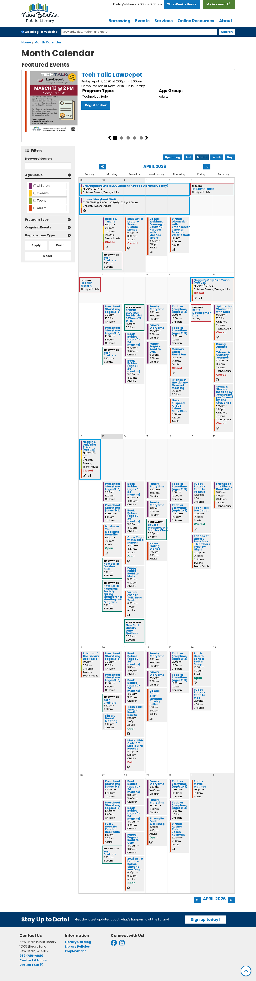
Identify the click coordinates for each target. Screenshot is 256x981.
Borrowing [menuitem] (119, 21)
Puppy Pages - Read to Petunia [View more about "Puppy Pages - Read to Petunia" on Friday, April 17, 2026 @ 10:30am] (199, 487)
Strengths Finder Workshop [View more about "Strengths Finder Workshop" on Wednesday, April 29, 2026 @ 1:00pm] (157, 821)
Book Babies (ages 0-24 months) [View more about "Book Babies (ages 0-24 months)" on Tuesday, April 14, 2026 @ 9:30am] (133, 489)
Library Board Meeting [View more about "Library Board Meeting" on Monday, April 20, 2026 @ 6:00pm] (111, 718)
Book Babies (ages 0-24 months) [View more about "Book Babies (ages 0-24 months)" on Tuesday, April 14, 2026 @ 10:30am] (133, 516)
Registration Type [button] (40, 235)
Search (227, 32)
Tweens (43, 193)
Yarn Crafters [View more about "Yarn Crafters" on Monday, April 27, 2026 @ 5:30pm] (109, 853)
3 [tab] (128, 138)
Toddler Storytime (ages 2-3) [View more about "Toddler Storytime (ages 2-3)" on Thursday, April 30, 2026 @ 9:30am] (179, 784)
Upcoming (172, 157)
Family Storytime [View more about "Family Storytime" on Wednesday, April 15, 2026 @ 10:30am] (156, 503)
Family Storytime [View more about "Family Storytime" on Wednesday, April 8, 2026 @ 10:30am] (156, 326)
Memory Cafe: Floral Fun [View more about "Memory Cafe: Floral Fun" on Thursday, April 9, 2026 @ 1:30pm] (179, 352)
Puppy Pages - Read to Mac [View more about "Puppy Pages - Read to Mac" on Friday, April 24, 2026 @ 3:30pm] (199, 693)
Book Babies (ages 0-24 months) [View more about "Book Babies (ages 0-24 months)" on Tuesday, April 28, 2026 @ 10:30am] (133, 813)
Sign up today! (205, 919)
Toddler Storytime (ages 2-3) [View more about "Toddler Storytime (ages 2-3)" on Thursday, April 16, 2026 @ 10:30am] (179, 508)
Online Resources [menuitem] (196, 21)
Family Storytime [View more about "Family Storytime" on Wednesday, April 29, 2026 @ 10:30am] (156, 801)
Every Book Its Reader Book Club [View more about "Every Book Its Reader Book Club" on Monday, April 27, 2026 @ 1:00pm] (112, 827)
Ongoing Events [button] (38, 227)
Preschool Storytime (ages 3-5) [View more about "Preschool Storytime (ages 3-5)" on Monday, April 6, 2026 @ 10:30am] (113, 330)
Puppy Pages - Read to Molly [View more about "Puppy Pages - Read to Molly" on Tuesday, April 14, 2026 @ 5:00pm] (133, 572)
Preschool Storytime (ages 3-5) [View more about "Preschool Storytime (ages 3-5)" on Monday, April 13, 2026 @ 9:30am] (113, 486)
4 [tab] (134, 138)
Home (26, 42)
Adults (41, 208)
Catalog (32, 32)
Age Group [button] (34, 175)
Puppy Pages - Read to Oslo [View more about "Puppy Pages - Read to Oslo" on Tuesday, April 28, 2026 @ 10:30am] (133, 838)
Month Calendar (48, 42)
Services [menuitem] (163, 21)
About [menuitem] (225, 21)
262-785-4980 (31, 956)
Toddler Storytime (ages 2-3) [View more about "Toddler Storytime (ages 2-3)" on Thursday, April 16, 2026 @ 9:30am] (179, 486)
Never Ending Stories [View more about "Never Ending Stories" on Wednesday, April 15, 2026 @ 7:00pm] (154, 546)
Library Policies (77, 946)
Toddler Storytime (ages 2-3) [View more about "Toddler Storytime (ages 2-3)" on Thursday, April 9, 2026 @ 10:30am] (179, 330)
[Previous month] (102, 166)
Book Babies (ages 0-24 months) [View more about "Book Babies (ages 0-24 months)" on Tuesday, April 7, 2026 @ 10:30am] (133, 366)
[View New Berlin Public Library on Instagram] (122, 944)
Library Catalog (78, 942)
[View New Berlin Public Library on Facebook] (114, 944)
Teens (41, 200)
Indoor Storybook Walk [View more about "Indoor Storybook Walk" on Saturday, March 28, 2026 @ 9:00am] (100, 199)
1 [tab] (115, 138)
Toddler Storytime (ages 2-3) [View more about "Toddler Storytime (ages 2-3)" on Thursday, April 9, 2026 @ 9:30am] (179, 309)
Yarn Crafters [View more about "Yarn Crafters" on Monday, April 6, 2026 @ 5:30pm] (109, 354)
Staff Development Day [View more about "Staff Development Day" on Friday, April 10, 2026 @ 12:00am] (202, 313)
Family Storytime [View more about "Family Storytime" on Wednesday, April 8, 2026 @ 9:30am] (156, 307)
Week (217, 157)
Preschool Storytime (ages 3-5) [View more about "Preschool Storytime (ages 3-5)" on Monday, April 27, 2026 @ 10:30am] (113, 805)
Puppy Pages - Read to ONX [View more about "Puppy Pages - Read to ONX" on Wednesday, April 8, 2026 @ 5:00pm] (155, 347)
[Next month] (206, 166)
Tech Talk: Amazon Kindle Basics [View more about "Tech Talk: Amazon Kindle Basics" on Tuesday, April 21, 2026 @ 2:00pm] (135, 710)
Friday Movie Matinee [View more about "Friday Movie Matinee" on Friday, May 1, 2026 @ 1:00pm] (200, 784)
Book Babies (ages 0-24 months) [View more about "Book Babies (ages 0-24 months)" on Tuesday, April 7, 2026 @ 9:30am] (133, 339)
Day (230, 157)
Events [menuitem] (142, 21)
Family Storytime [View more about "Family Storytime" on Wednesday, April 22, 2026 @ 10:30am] (156, 673)
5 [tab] (141, 138)
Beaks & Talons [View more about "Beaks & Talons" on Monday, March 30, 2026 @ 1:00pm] (111, 220)
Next (146, 138)
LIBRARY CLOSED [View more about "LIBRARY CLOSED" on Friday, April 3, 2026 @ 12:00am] (203, 189)
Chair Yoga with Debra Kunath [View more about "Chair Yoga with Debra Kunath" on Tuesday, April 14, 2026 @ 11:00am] (135, 540)
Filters (37, 150)
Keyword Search (38, 158)
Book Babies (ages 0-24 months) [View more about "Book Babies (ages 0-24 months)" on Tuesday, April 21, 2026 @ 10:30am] (133, 685)
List (188, 157)
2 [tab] (121, 138)
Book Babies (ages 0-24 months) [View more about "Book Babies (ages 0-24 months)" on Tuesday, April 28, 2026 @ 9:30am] (133, 786)
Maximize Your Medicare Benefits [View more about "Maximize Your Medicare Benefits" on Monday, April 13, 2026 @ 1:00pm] (112, 530)
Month (202, 157)
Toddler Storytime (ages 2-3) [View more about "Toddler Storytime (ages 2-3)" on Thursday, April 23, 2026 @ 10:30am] (179, 677)
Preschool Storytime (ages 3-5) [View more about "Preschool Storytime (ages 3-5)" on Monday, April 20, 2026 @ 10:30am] (113, 677)
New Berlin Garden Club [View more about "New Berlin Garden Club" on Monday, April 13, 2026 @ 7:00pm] (111, 566)
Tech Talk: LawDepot (111, 74)
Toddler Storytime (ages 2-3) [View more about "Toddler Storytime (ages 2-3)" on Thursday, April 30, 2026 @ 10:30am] (179, 805)
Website (51, 32)
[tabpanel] (128, 102)
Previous (109, 138)
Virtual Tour (29, 965)
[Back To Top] (246, 971)
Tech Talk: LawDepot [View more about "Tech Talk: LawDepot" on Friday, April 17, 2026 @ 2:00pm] (201, 509)
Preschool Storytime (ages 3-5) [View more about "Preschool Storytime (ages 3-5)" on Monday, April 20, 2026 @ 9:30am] (113, 656)
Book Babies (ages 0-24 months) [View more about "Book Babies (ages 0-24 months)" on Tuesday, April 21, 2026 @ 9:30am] (133, 659)
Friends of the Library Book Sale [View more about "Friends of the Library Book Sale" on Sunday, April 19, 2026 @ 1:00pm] (91, 656)
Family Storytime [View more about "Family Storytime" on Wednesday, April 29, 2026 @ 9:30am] (156, 782)
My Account (216, 4)
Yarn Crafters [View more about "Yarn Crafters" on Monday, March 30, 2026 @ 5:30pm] (109, 259)
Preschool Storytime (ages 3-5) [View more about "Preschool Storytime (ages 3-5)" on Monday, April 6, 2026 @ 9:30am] (113, 309)
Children (43, 185)
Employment (75, 951)
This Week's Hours (181, 4)
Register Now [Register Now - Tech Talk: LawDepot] (96, 105)
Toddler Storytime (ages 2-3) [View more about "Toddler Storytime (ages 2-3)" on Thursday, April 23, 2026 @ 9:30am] (179, 656)
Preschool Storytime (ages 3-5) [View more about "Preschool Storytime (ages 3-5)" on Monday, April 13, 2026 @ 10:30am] (113, 508)
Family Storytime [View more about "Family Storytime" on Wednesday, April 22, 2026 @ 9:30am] (156, 654)
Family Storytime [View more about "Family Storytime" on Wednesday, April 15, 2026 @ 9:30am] (156, 485)
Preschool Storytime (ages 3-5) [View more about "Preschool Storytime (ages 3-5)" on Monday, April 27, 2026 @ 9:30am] (113, 784)
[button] (137, 4)
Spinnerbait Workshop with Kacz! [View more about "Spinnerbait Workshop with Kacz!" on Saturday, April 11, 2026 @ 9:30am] (225, 309)
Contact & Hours (33, 960)
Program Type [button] (36, 219)
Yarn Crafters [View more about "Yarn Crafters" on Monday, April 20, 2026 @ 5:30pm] (109, 701)
